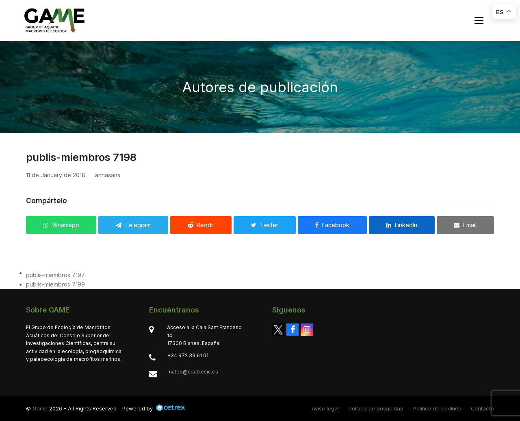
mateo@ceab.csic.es (192, 372)
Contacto (482, 408)
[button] (478, 20)
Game (40, 408)
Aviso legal (325, 408)
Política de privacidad (376, 408)
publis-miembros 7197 (55, 274)
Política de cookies (437, 408)
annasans (107, 174)
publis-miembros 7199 (55, 284)
